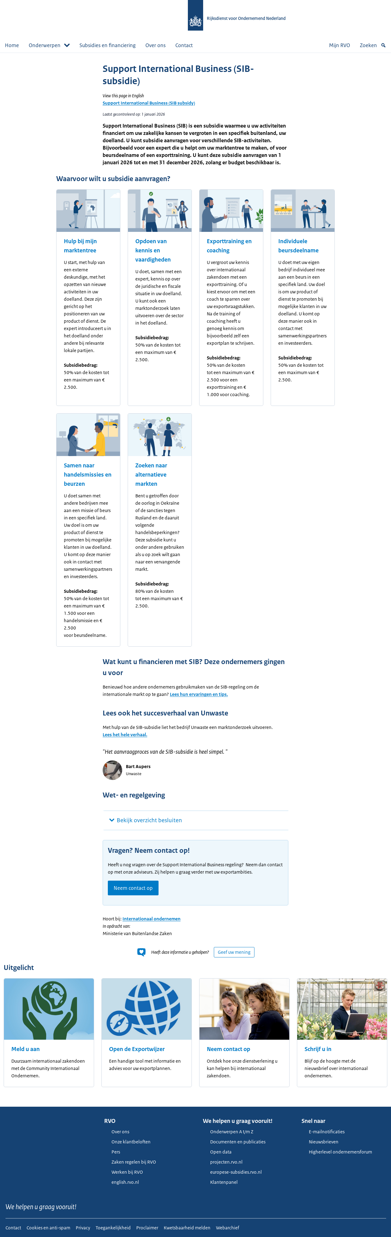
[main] (195, 580)
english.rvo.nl (121, 1182)
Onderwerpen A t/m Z (228, 1132)
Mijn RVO (339, 45)
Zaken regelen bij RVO (130, 1162)
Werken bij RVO (123, 1172)
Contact (184, 45)
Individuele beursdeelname (298, 246)
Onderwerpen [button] (49, 45)
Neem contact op (133, 888)
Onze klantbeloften (127, 1142)
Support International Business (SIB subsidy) (149, 103)
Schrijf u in (318, 1049)
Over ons (155, 45)
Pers (112, 1152)
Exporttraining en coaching (229, 246)
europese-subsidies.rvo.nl (232, 1172)
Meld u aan (25, 1049)
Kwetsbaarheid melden (187, 1228)
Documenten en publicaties (234, 1142)
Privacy (83, 1228)
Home (12, 45)
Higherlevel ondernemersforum (336, 1152)
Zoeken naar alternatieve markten (151, 475)
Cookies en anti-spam (48, 1228)
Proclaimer (147, 1228)
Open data (217, 1152)
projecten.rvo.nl (223, 1162)
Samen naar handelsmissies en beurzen (87, 475)
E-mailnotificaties (323, 1132)
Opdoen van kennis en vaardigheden (153, 250)
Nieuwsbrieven (319, 1142)
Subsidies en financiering (107, 45)
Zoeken (373, 45)
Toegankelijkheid (113, 1228)
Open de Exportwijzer (137, 1049)
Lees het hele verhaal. (125, 734)
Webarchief (227, 1228)
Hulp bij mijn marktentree (80, 246)
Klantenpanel (220, 1182)
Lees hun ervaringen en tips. (199, 694)
